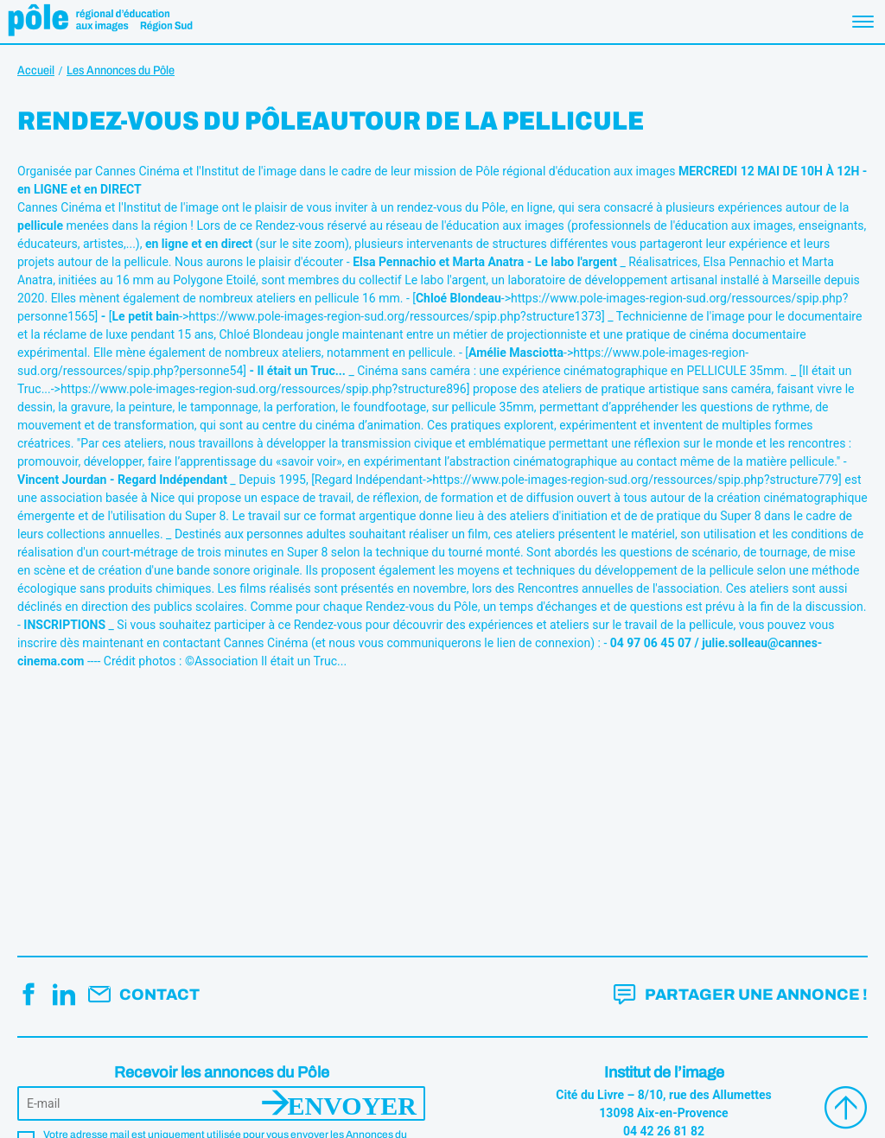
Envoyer (352, 1103)
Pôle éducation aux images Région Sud (100, 21)
